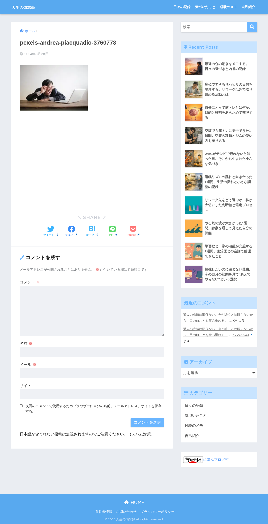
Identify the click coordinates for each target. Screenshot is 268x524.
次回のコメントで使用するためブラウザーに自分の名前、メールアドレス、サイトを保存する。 (93, 408)
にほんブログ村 (206, 459)
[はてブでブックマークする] (92, 231)
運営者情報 (103, 512)
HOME (134, 502)
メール (28, 364)
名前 (26, 343)
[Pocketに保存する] (133, 231)
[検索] (252, 27)
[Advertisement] (92, 159)
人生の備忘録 (28, 7)
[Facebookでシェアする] (71, 231)
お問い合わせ (126, 512)
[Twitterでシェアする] (50, 231)
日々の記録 (181, 7)
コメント (30, 282)
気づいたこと (205, 7)
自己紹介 (248, 7)
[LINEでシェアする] (112, 231)
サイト (25, 386)
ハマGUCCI (243, 334)
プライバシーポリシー (158, 512)
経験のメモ (228, 7)
